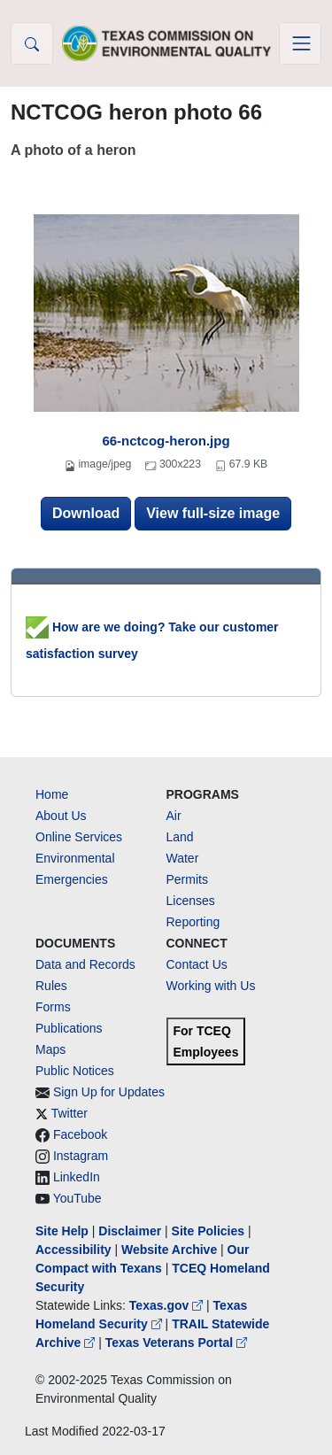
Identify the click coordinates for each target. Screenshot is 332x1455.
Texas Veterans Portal (176, 1342)
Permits (187, 879)
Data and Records (85, 964)
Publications (69, 1028)
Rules (51, 986)
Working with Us (211, 986)
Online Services (78, 837)
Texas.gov (167, 1305)
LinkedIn (76, 1177)
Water (182, 858)
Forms (53, 1007)
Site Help (62, 1231)
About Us (61, 816)
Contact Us (197, 964)
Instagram (80, 1156)
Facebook (80, 1134)
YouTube (77, 1198)
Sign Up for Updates (109, 1092)
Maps (50, 1049)
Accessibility (75, 1249)
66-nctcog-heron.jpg (165, 440)
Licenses (190, 901)
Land (180, 837)
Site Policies (208, 1231)
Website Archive (169, 1249)
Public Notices (74, 1071)
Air (173, 816)
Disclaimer (129, 1231)
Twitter (69, 1113)
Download (86, 513)
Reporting (193, 922)
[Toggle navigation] (300, 43)
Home (51, 794)
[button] (32, 43)
